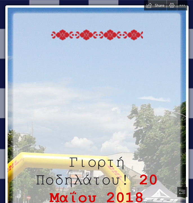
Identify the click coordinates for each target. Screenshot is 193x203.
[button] (155, 5)
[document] (96, 101)
